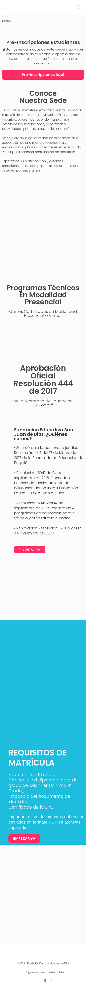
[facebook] (37, 980)
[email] (30, 980)
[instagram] (45, 980)
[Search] (78, 7)
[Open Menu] (6, 7)
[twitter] (52, 980)
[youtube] (59, 980)
